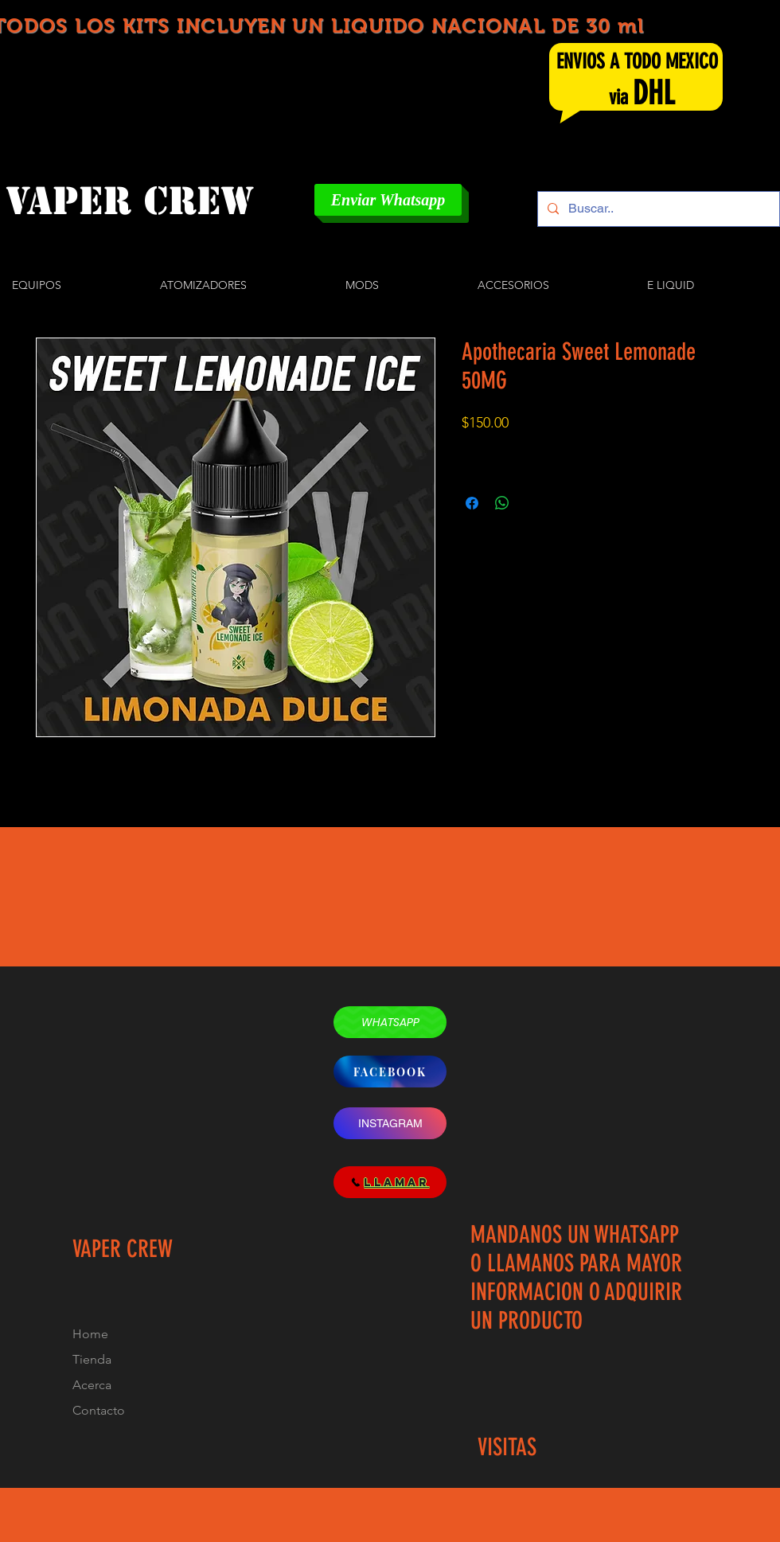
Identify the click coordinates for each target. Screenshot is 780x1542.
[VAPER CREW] (147, 201)
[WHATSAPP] (390, 1022)
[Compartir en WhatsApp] (502, 503)
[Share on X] (532, 503)
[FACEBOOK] (390, 1071)
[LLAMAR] (390, 1182)
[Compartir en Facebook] (472, 503)
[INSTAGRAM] (390, 1123)
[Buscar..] (657, 209)
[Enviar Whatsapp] (388, 200)
